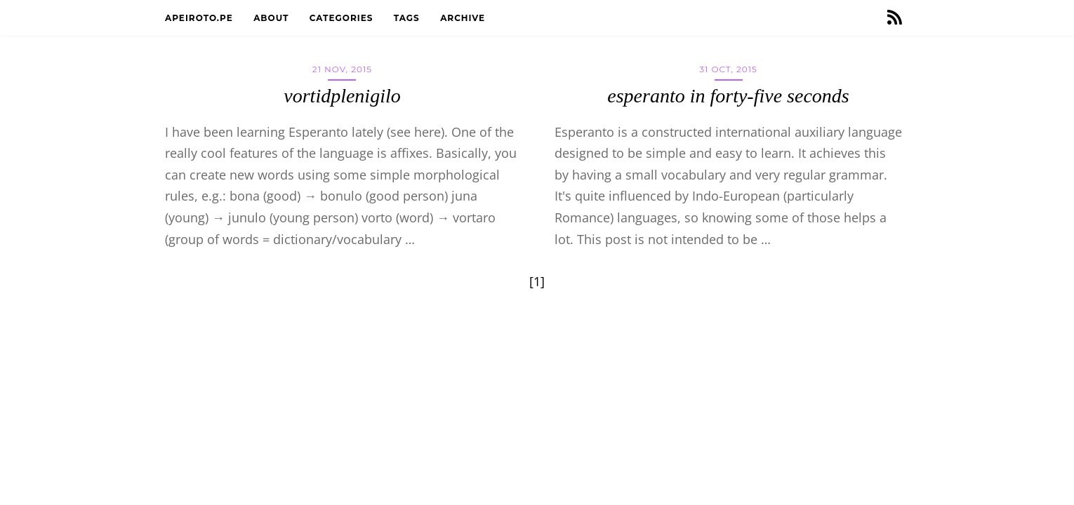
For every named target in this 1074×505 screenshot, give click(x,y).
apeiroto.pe (200, 18)
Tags (408, 18)
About (272, 18)
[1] (537, 281)
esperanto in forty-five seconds (728, 96)
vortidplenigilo (342, 96)
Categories (343, 18)
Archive (464, 18)
